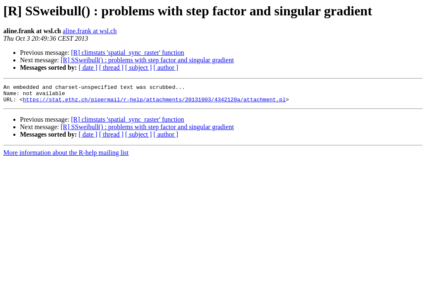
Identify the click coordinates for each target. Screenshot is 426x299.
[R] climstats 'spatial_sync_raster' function (127, 52)
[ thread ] (111, 67)
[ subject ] (138, 67)
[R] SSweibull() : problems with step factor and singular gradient (147, 60)
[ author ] (166, 67)
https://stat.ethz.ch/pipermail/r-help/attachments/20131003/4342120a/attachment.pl (154, 103)
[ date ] (88, 67)
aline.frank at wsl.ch (90, 30)
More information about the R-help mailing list (66, 156)
